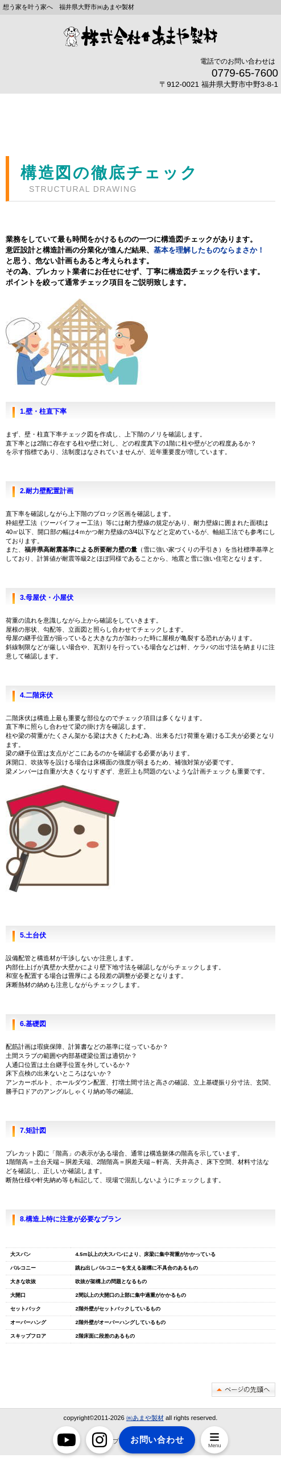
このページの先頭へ (243, 1390)
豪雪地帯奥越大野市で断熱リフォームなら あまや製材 (140, 35)
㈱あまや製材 (145, 1417)
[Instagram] (99, 1439)
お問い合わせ (157, 1439)
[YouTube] (66, 1439)
